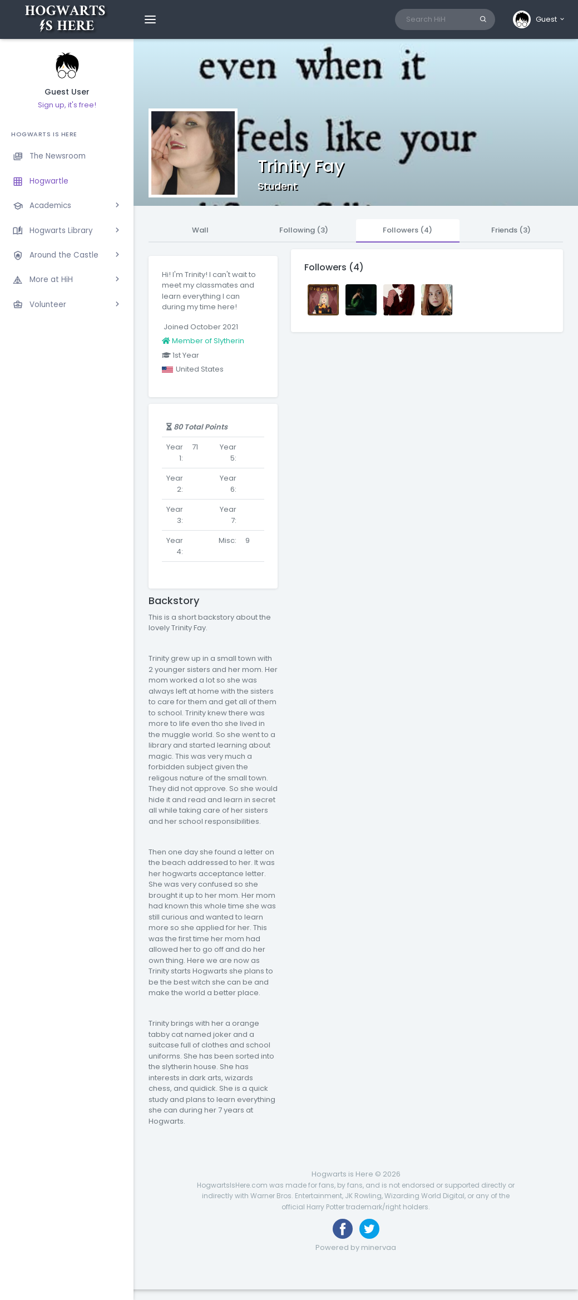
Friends (511, 230)
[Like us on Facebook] (343, 1229)
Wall (200, 230)
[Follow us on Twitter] (369, 1229)
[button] (539, 19)
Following (303, 230)
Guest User (67, 92)
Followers (407, 230)
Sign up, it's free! (67, 105)
